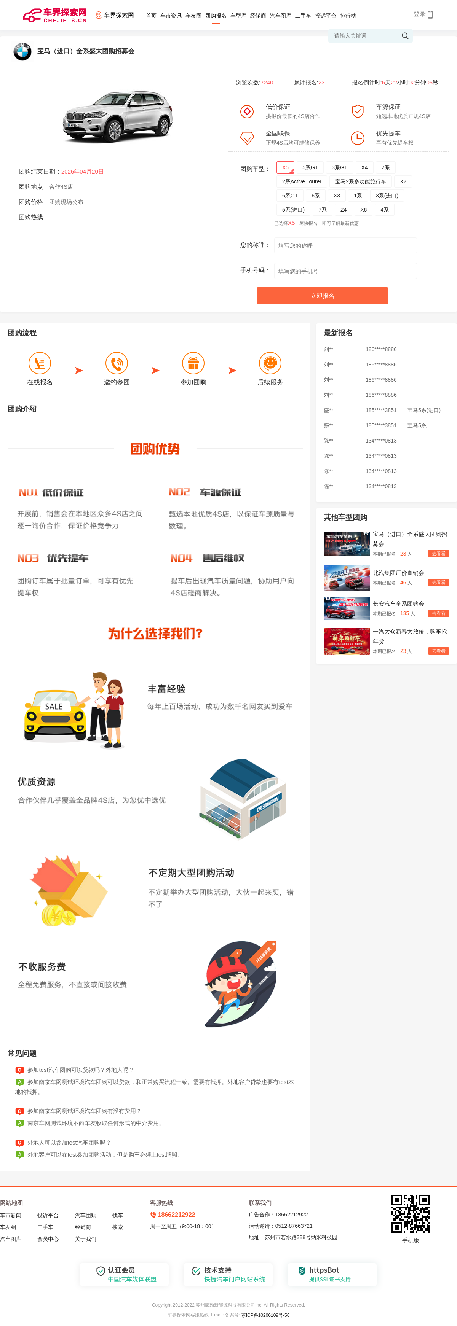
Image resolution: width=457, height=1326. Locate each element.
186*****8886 (381, 349)
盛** (328, 410)
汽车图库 (280, 16)
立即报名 (322, 296)
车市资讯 (171, 16)
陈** (328, 441)
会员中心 (48, 1239)
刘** (328, 349)
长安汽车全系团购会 (398, 603)
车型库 (238, 16)
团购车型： (255, 169)
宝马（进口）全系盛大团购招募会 (410, 539)
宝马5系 (417, 425)
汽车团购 (85, 1215)
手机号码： (255, 270)
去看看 (439, 553)
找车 (117, 1215)
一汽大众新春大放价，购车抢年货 (410, 636)
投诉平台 (325, 16)
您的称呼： (255, 245)
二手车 (303, 16)
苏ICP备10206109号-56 (265, 1315)
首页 (151, 16)
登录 (420, 14)
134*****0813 (381, 441)
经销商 (258, 16)
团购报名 (216, 16)
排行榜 (348, 16)
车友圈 (193, 16)
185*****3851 (381, 410)
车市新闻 (10, 1215)
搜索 (117, 1227)
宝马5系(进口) (424, 410)
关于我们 (85, 1239)
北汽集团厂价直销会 (398, 573)
